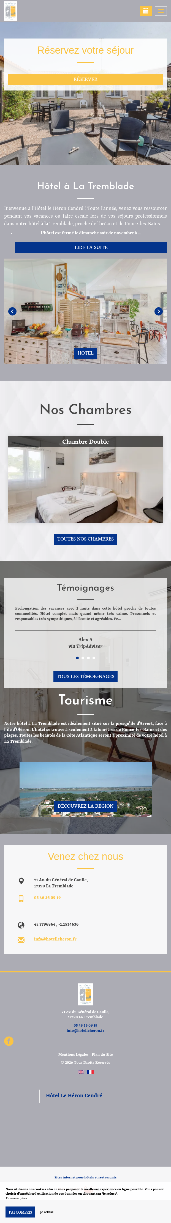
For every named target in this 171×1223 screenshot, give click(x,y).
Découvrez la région (85, 805)
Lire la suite (91, 246)
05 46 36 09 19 (47, 897)
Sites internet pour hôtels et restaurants (86, 1178)
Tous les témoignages (85, 676)
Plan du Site (102, 1054)
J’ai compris (20, 1212)
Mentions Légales (73, 1054)
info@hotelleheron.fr (55, 939)
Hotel (86, 352)
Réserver (85, 78)
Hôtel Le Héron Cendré (74, 1096)
